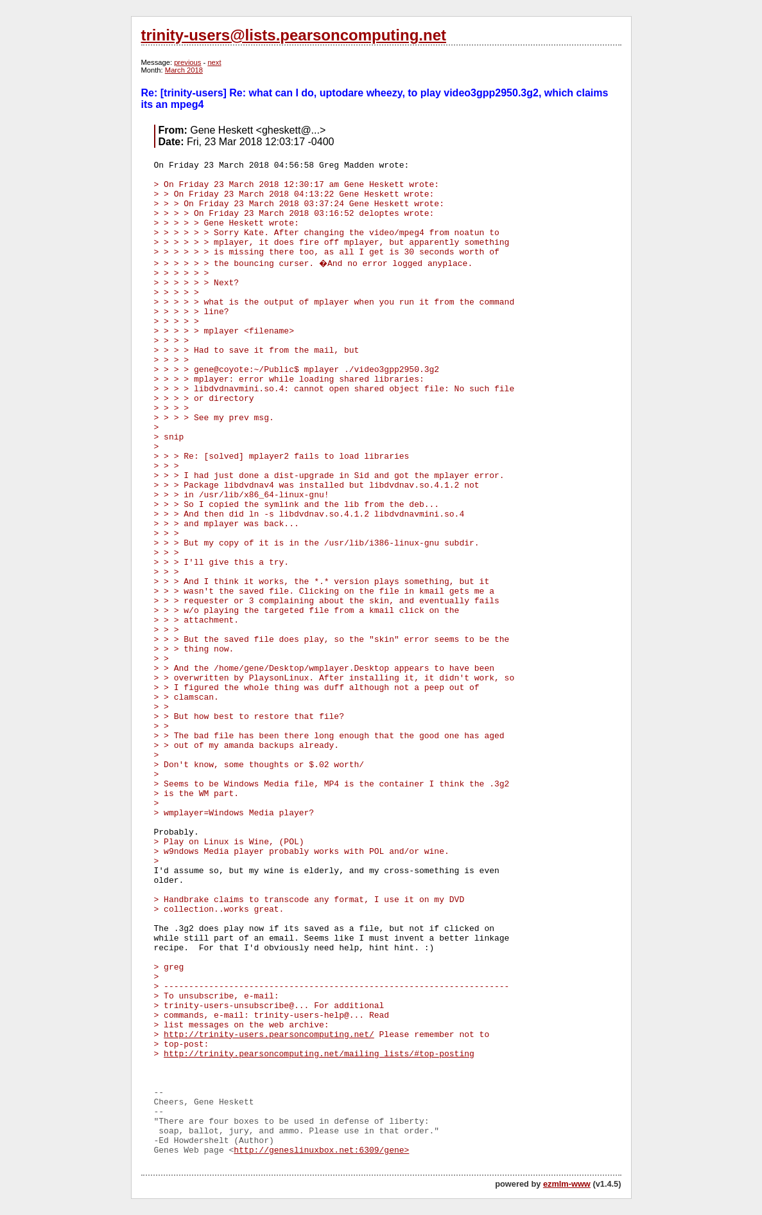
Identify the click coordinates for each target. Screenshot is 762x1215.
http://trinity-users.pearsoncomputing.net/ (269, 1035)
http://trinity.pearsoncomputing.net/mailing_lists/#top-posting (319, 1054)
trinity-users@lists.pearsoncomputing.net (293, 35)
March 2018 (184, 70)
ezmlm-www (567, 1184)
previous (187, 62)
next (214, 62)
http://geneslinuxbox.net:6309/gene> (321, 1150)
